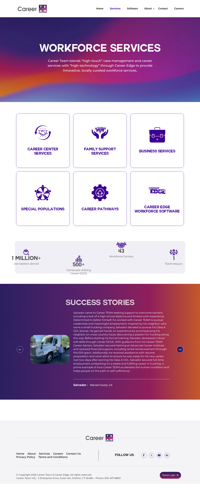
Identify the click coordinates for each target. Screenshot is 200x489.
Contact (163, 8)
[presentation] (19, 355)
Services (115, 8)
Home (99, 8)
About (148, 8)
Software (132, 8)
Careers (179, 8)
